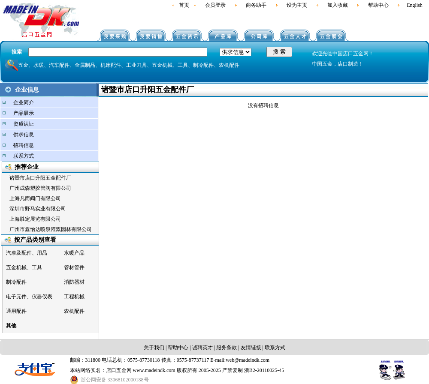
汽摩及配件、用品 (26, 253)
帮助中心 (378, 5)
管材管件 (74, 267)
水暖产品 (74, 253)
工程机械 (74, 297)
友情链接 (251, 348)
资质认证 (23, 124)
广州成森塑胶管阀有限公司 (40, 188)
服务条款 (226, 348)
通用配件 (16, 311)
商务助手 (256, 5)
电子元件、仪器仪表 (29, 297)
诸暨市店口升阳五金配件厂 (40, 178)
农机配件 (74, 311)
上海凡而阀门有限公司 (35, 198)
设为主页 (297, 5)
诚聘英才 (202, 348)
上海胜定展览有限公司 (35, 219)
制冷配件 (16, 282)
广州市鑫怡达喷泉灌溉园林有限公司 (50, 229)
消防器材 (74, 282)
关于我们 (154, 348)
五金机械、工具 (24, 267)
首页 (184, 5)
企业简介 (23, 102)
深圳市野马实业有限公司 (37, 209)
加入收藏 (337, 5)
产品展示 (23, 113)
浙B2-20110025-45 (264, 370)
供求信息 (23, 135)
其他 (11, 326)
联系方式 (23, 156)
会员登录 (215, 5)
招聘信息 (23, 145)
